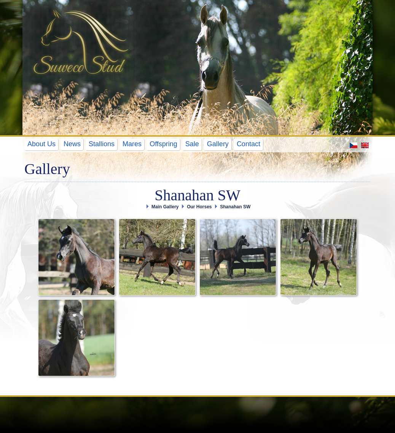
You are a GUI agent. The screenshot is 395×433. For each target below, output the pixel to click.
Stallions (102, 144)
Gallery (218, 144)
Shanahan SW (235, 206)
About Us (41, 144)
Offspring (163, 144)
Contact (248, 144)
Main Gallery (164, 206)
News (72, 144)
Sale (192, 144)
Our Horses (199, 206)
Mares (132, 144)
